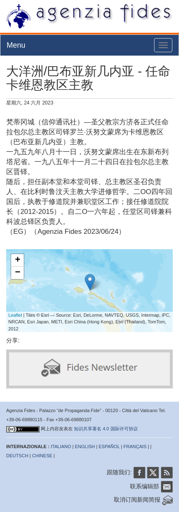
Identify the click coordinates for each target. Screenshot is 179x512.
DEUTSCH (17, 455)
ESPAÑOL (109, 446)
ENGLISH (85, 446)
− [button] (17, 273)
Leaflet (15, 315)
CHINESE (42, 455)
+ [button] (17, 260)
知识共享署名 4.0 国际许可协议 (105, 428)
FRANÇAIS (135, 446)
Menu (16, 45)
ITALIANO (61, 446)
